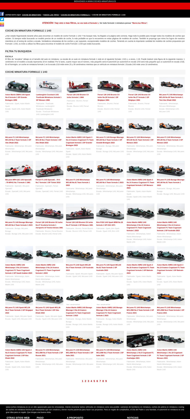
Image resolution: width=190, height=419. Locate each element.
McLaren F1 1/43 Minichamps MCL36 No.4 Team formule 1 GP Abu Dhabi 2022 (18, 140)
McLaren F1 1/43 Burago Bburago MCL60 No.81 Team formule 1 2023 (170, 182)
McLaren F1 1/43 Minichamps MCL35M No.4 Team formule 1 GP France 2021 (170, 310)
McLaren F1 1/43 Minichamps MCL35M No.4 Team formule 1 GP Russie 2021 (49, 352)
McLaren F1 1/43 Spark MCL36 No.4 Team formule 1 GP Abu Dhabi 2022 (48, 310)
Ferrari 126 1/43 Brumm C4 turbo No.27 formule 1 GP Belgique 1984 (139, 97)
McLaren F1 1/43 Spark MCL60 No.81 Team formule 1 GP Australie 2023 (108, 267)
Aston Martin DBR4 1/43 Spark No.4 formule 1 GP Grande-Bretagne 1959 (17, 97)
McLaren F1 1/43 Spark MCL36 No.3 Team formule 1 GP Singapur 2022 (19, 310)
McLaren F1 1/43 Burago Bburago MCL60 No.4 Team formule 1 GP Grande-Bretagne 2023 (110, 140)
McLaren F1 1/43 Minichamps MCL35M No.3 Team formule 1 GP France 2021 (140, 310)
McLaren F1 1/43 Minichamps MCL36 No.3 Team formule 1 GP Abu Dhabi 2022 (48, 140)
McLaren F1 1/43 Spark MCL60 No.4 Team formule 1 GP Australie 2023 (79, 267)
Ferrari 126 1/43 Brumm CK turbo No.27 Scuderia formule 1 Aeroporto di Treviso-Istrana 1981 (49, 225)
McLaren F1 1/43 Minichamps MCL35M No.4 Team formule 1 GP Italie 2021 (79, 352)
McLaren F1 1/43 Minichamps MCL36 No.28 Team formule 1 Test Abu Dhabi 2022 (171, 97)
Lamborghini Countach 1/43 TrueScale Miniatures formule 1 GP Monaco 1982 (48, 97)
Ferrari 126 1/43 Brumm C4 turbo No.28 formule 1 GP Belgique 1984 (108, 97)
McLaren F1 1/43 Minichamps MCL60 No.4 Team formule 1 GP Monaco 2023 (170, 140)
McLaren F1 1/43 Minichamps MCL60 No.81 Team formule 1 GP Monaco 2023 (140, 140)
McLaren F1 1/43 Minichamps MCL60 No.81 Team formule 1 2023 (78, 182)
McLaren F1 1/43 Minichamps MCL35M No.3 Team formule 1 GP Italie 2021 (110, 352)
